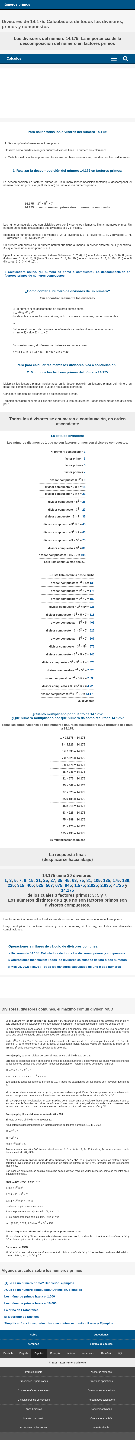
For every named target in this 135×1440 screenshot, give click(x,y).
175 (92, 590)
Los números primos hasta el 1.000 (29, 1296)
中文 (120, 1353)
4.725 (90, 686)
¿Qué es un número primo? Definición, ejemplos (39, 1283)
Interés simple (101, 1427)
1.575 (90, 662)
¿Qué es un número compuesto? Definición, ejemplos (43, 1289)
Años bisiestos (34, 1409)
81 (84, 548)
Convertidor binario (101, 1409)
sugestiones (101, 1334)
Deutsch (8, 1353)
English (23, 1353)
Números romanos (101, 1371)
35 (84, 516)
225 (92, 606)
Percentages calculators (101, 1399)
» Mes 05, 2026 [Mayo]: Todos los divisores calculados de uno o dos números (64, 966)
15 (84, 486)
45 (84, 524)
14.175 (90, 694)
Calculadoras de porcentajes (34, 1399)
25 (84, 501)
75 (84, 540)
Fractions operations (101, 1381)
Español (39, 1353)
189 (92, 599)
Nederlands (88, 1353)
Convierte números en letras (34, 1390)
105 (83, 555)
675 (92, 646)
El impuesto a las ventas (33, 1427)
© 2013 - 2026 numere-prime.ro (67, 1362)
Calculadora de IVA (101, 1418)
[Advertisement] (67, 93)
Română (106, 1353)
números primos (16, 4)
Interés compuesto (33, 1418)
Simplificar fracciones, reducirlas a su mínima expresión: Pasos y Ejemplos (58, 1323)
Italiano (71, 1353)
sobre (33, 1334)
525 (92, 630)
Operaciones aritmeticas (101, 1390)
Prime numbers (33, 1371)
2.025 (90, 670)
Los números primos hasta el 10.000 (30, 1303)
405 (92, 622)
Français (55, 1353)
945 (92, 654)
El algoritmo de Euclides (22, 1316)
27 (84, 509)
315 (92, 614)
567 (92, 638)
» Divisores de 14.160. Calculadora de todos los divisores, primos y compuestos (66, 953)
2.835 (90, 678)
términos (33, 1344)
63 (84, 532)
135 (92, 583)
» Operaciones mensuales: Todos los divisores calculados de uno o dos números (67, 960)
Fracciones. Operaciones (34, 1381)
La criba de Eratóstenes (21, 1310)
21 (84, 493)
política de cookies (101, 1344)
